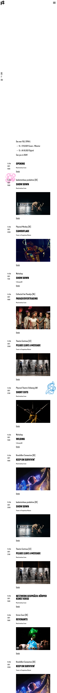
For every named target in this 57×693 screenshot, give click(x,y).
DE (1, 73)
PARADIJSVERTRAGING (27, 298)
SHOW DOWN (22, 184)
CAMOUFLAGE (22, 231)
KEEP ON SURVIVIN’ (25, 459)
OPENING (20, 163)
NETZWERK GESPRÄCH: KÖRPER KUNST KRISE (31, 597)
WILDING (20, 439)
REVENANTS (22, 619)
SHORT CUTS (22, 392)
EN (2, 80)
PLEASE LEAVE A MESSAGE (28, 345)
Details (18, 171)
